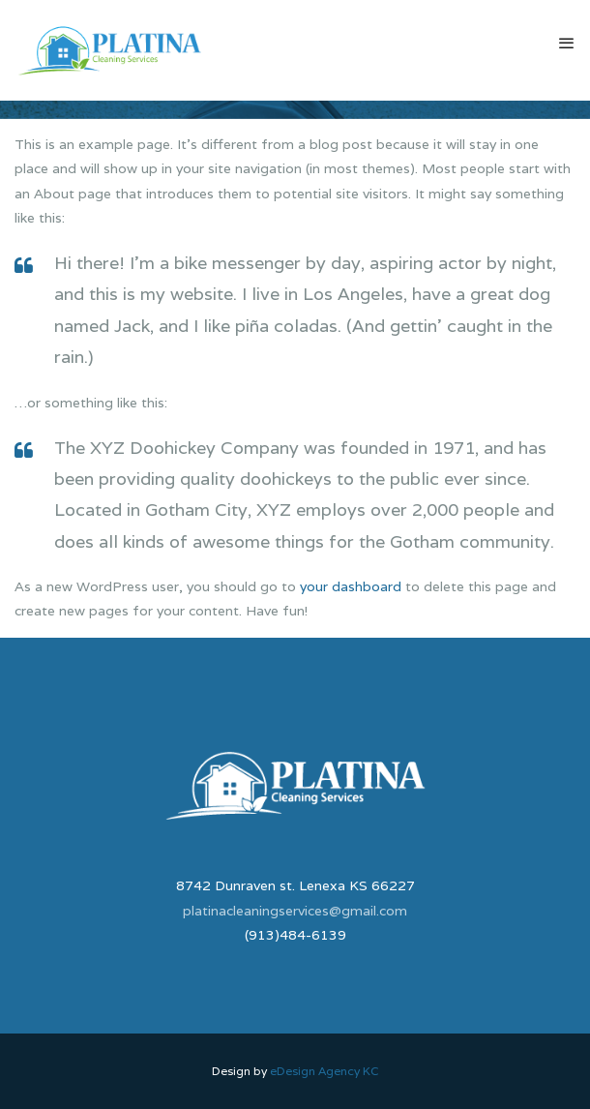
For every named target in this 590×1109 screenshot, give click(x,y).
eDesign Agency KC (324, 1071)
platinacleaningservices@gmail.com (295, 910)
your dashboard (350, 586)
